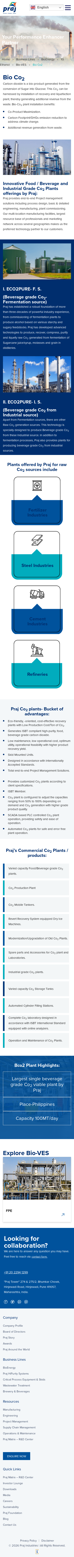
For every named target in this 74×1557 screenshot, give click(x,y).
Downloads (10, 1489)
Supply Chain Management (19, 1427)
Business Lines (25, 59)
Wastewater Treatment (16, 1385)
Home (6, 59)
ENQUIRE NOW (16, 1456)
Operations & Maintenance (19, 1433)
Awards (7, 1343)
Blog (5, 1519)
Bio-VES (21, 65)
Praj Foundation (12, 1513)
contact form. (39, 1257)
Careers (8, 1501)
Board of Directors (14, 1332)
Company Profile (13, 1326)
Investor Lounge (13, 1483)
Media (6, 1495)
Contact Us (9, 1525)
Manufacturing (11, 1410)
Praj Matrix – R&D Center (18, 1439)
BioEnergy (47, 59)
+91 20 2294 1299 (16, 1272)
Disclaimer (47, 1541)
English (40, 7)
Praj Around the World (16, 1349)
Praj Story (9, 1338)
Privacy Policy (28, 1541)
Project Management (15, 1421)
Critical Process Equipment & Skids (24, 1379)
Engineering (10, 1415)
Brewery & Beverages (16, 1391)
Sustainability (11, 1507)
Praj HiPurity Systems (16, 1374)
